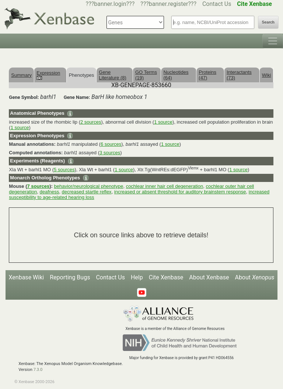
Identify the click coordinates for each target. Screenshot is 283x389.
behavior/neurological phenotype (88, 186)
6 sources (111, 144)
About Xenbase (209, 277)
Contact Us (216, 3)
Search (268, 22)
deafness (49, 191)
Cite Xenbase (166, 277)
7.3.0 (38, 369)
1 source (163, 122)
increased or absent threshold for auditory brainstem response (180, 191)
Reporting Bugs (70, 277)
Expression (48, 75)
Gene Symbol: (24, 97)
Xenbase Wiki (26, 277)
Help (137, 277)
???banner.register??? (168, 3)
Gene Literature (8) (112, 74)
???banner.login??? (110, 3)
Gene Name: (77, 97)
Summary (21, 75)
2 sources (90, 122)
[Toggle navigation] (272, 41)
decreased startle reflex (87, 191)
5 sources (64, 169)
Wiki (266, 75)
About (254, 277)
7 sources (38, 186)
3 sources (109, 152)
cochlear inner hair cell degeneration (164, 186)
